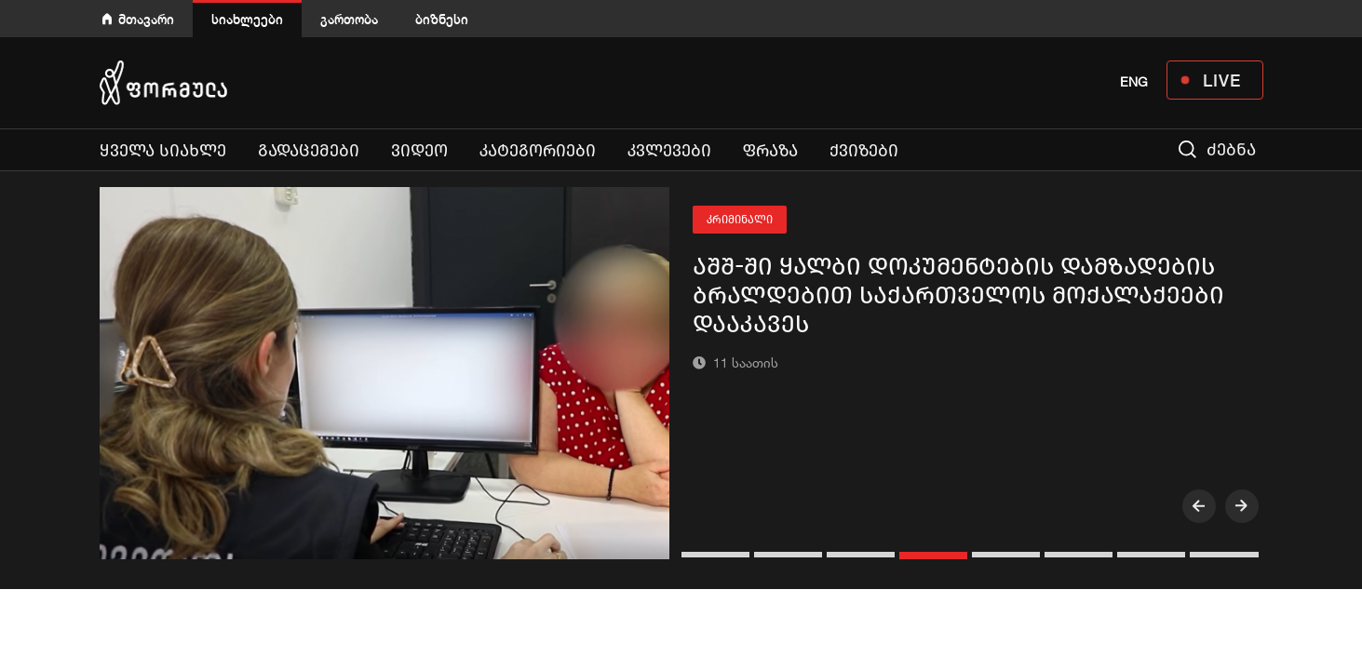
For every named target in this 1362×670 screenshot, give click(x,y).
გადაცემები (308, 151)
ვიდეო (419, 151)
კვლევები (669, 151)
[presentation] (1199, 506)
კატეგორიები (537, 151)
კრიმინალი (740, 219)
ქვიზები (863, 151)
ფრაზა (770, 151)
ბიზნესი (441, 19)
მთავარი (146, 19)
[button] (717, 554)
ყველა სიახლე (163, 151)
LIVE (1222, 80)
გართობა (349, 19)
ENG (1134, 81)
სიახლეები (247, 19)
